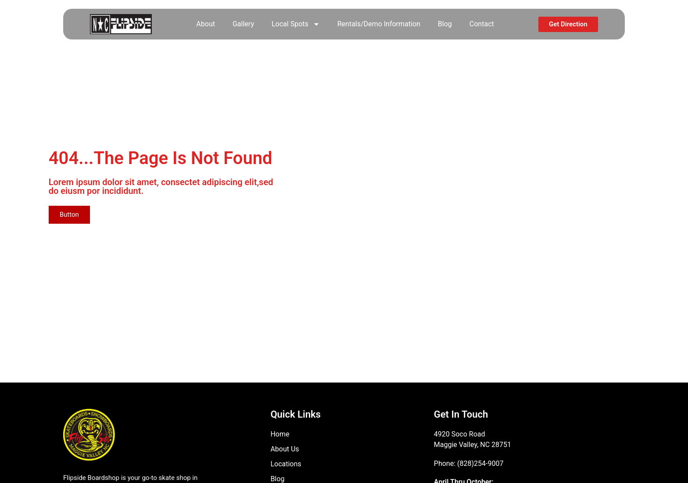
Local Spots (296, 24)
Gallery (243, 24)
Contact (481, 24)
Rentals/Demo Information (378, 24)
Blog (445, 24)
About (205, 24)
